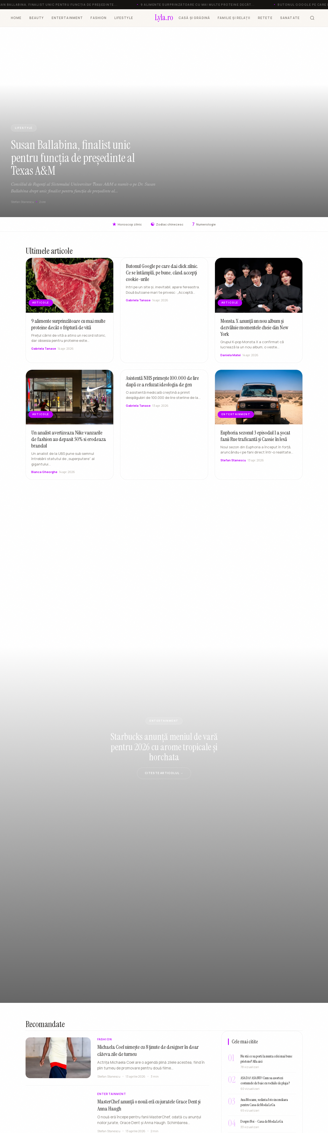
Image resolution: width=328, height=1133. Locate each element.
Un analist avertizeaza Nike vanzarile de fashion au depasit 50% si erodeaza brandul (68, 440)
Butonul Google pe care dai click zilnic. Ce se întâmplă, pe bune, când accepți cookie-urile (162, 273)
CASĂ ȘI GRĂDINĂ (194, 18)
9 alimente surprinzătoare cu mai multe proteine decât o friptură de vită (68, 324)
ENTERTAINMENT (67, 18)
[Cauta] (312, 18)
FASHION (98, 18)
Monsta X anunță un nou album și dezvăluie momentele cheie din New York (254, 328)
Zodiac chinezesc (167, 224)
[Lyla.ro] (164, 18)
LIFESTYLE (123, 18)
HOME (16, 18)
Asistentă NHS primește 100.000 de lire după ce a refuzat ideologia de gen (162, 382)
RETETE (265, 18)
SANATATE (290, 18)
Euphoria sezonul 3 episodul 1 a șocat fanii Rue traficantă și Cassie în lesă (255, 436)
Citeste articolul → (164, 773)
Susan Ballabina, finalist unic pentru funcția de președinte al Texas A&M (73, 158)
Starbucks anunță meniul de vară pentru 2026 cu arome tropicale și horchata (164, 747)
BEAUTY (36, 18)
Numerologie (204, 224)
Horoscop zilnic (127, 224)
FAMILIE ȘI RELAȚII (234, 18)
